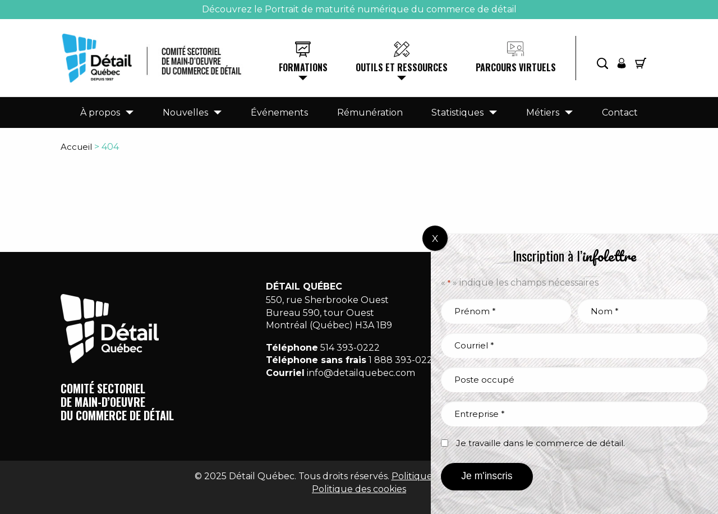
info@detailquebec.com (361, 373)
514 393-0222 (350, 347)
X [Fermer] (435, 238)
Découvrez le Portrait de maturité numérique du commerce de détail (359, 9)
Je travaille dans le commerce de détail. (540, 443)
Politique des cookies (359, 489)
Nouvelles (185, 112)
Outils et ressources (402, 67)
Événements (279, 112)
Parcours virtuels (516, 67)
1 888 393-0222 (403, 360)
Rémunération (370, 112)
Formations (303, 67)
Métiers (542, 112)
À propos (100, 112)
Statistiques (457, 112)
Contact (620, 112)
